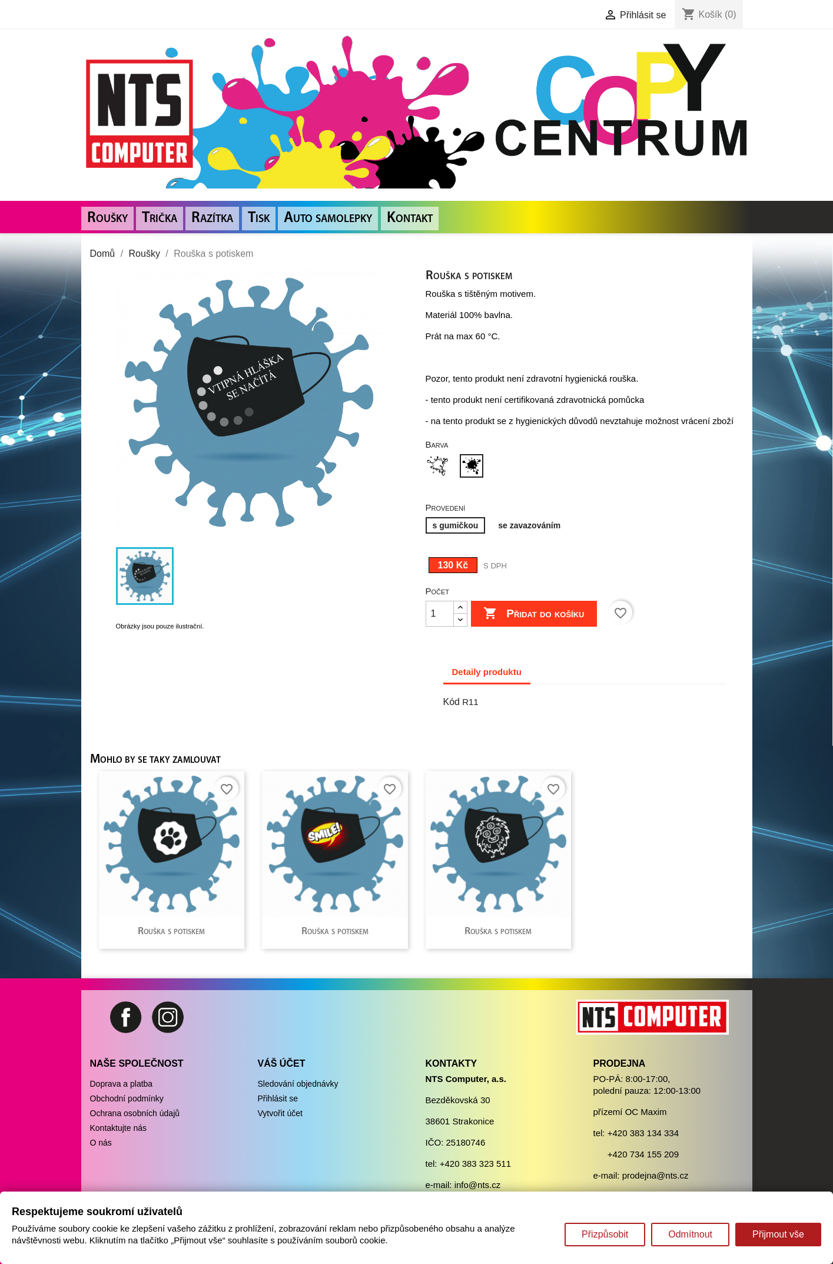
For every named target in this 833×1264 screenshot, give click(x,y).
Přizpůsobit (605, 1234)
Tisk (259, 218)
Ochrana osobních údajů (135, 1113)
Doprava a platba (121, 1083)
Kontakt (410, 218)
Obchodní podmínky (127, 1098)
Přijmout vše (778, 1234)
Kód (451, 702)
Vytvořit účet (280, 1113)
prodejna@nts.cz (655, 1175)
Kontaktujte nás (118, 1128)
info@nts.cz (477, 1185)
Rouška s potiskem (171, 932)
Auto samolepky (328, 218)
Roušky (107, 218)
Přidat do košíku (534, 613)
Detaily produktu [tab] (487, 672)
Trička (159, 218)
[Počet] (440, 614)
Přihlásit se (278, 1098)
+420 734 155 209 (643, 1154)
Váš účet (282, 1063)
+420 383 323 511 (475, 1164)
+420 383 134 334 (643, 1133)
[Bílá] (440, 467)
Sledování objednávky (298, 1083)
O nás (101, 1142)
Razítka (212, 218)
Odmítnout (690, 1234)
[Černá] (474, 467)
